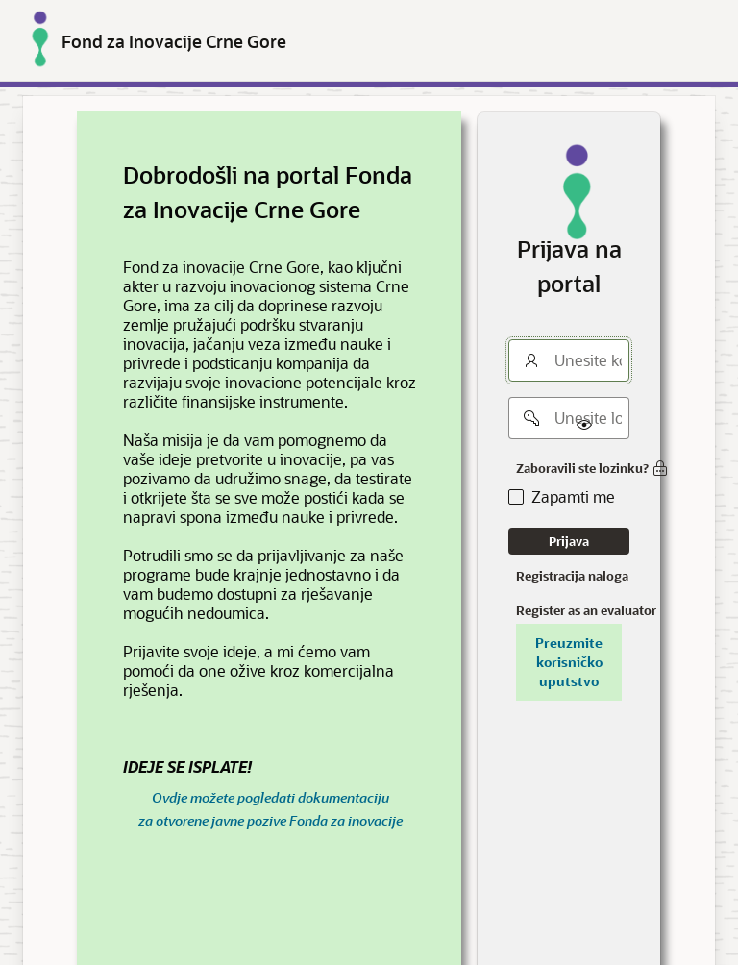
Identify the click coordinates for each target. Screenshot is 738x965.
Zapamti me (573, 497)
